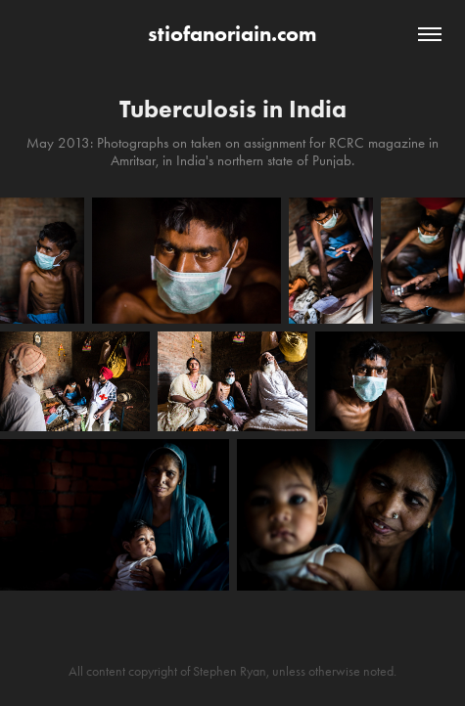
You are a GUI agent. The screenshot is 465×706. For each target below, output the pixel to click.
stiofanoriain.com (232, 34)
